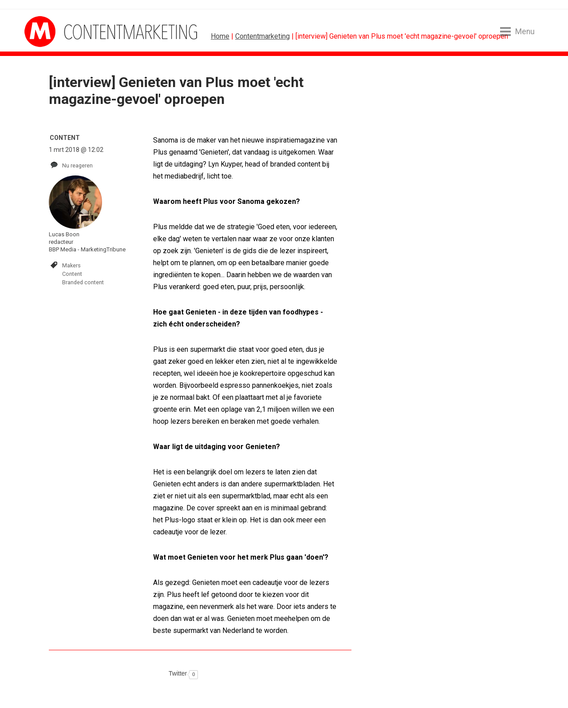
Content (72, 273)
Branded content (83, 282)
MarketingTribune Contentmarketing (57, 31)
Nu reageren (77, 165)
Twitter (178, 673)
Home (220, 36)
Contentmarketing (262, 36)
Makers (71, 265)
